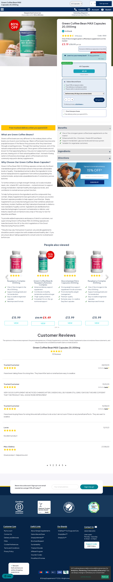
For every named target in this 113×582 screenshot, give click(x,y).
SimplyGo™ (62, 538)
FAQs (6, 541)
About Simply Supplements (40, 531)
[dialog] (90, 573)
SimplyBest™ (63, 534)
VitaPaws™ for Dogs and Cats (68, 531)
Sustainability (35, 544)
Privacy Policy (9, 551)
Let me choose (86, 577)
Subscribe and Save (38, 534)
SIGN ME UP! (94, 182)
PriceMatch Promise (38, 558)
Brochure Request (37, 541)
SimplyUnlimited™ (37, 538)
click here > (79, 104)
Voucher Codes (36, 555)
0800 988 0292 (89, 531)
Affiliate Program (37, 551)
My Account (8, 531)
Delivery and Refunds (11, 538)
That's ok (105, 577)
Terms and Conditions (11, 548)
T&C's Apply (101, 58)
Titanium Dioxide (37, 548)
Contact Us (8, 534)
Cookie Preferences (11, 544)
